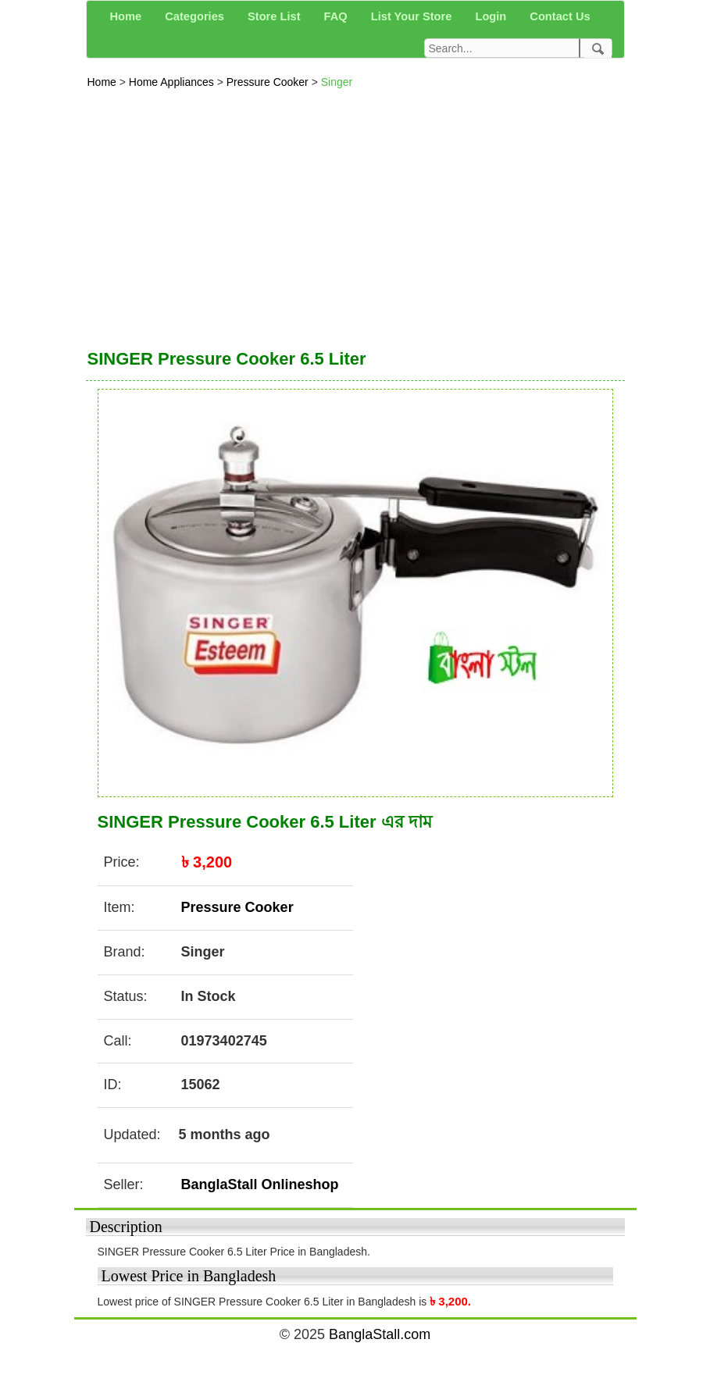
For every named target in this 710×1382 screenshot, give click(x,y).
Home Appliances (173, 82)
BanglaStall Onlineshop (260, 1184)
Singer (336, 82)
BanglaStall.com (379, 1334)
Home (103, 82)
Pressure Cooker (269, 82)
